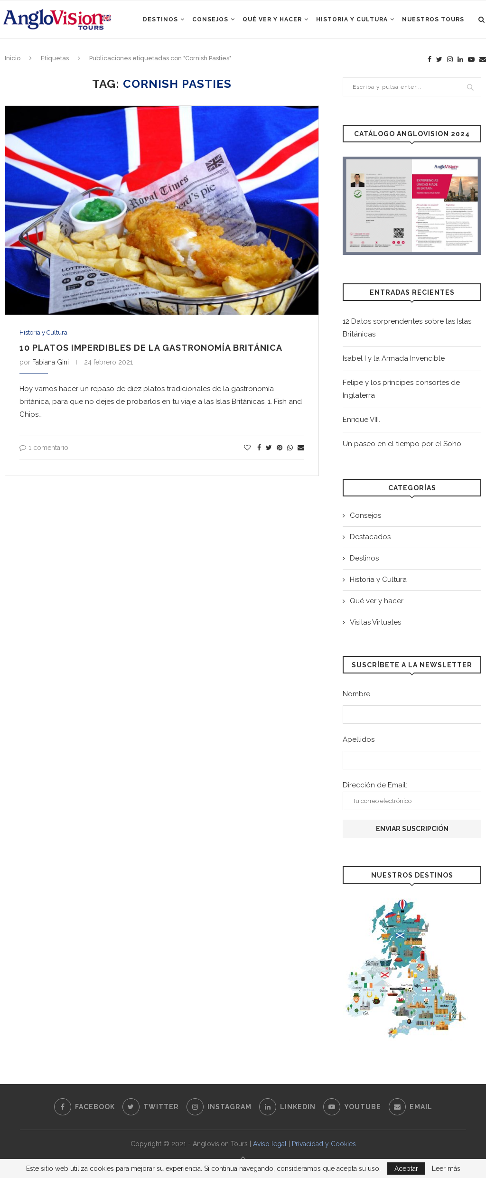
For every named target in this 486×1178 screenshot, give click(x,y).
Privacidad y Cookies (324, 1144)
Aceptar (406, 1168)
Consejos (210, 19)
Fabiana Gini (50, 362)
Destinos (160, 19)
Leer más (446, 1168)
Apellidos (358, 739)
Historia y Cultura (352, 19)
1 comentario (43, 447)
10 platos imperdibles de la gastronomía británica (150, 348)
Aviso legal (270, 1144)
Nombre (356, 694)
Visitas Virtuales (375, 622)
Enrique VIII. (361, 419)
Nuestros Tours (433, 19)
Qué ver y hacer (272, 19)
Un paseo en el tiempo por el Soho (402, 443)
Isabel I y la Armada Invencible (394, 358)
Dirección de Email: (412, 795)
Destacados (370, 537)
